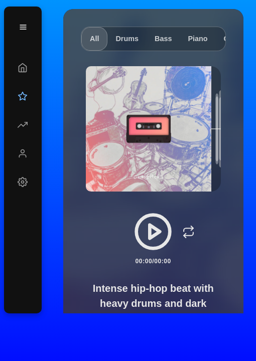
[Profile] (23, 153)
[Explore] (23, 125)
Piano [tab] (197, 39)
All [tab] (94, 39)
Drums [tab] (127, 39)
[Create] (23, 68)
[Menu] (23, 27)
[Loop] (188, 232)
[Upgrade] (23, 96)
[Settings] (23, 182)
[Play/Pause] (153, 232)
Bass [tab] (163, 39)
